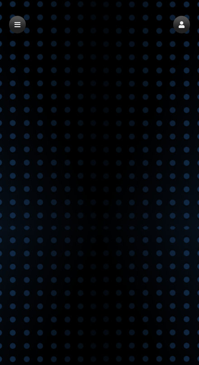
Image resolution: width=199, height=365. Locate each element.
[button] (181, 24)
